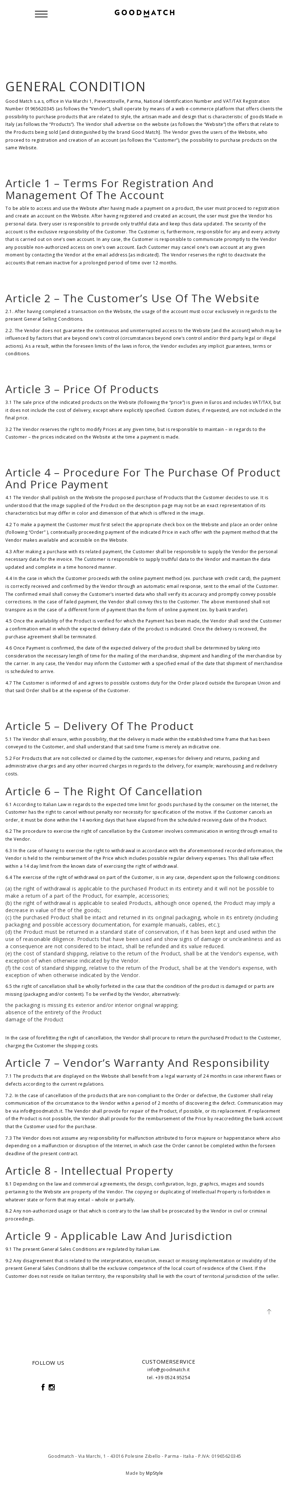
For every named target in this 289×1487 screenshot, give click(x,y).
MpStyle (154, 1473)
